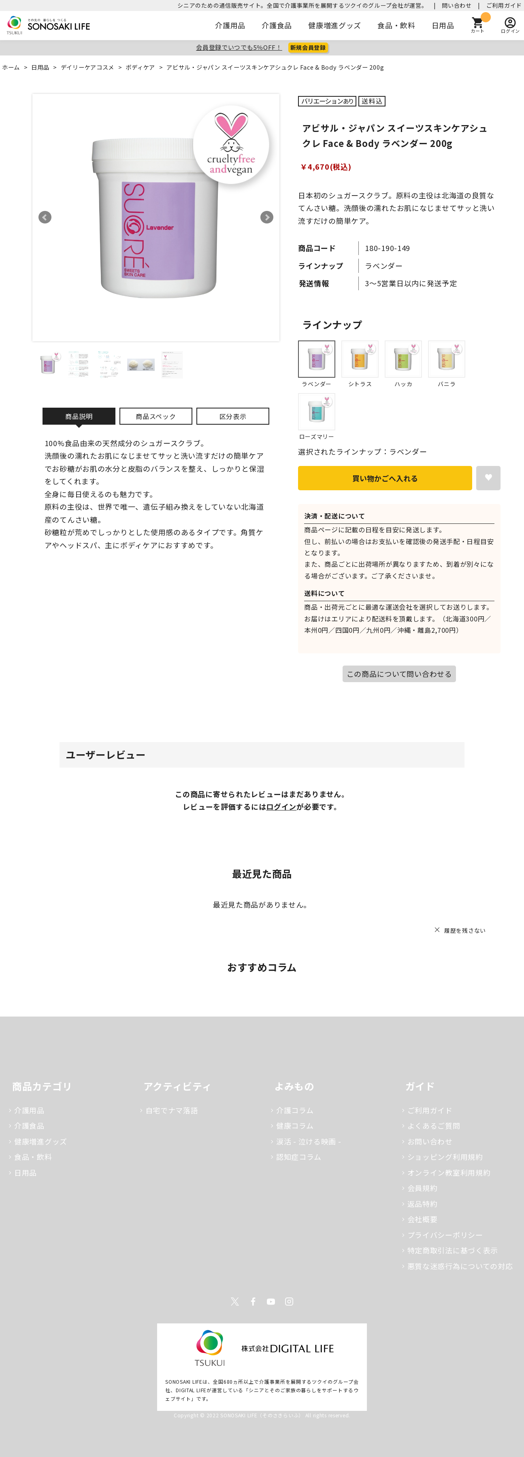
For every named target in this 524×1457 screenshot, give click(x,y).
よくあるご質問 (433, 1125)
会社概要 (422, 1219)
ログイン (281, 806)
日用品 (443, 25)
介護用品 (230, 25)
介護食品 (277, 25)
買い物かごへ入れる (385, 478)
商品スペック (156, 416)
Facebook (253, 1301)
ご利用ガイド (504, 5)
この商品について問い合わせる (399, 673)
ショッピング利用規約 (445, 1156)
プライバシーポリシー (445, 1234)
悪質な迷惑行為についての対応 (460, 1266)
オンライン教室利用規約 (449, 1172)
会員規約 (422, 1188)
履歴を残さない (465, 930)
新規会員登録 (308, 47)
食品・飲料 (396, 25)
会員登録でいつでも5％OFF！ (239, 47)
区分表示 (233, 416)
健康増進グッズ (334, 25)
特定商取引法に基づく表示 (452, 1250)
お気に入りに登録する (488, 478)
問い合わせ (457, 5)
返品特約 (422, 1203)
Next (266, 217)
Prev (44, 217)
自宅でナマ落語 (171, 1110)
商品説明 (78, 416)
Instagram (289, 1301)
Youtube (271, 1301)
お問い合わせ (430, 1141)
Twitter (235, 1301)
